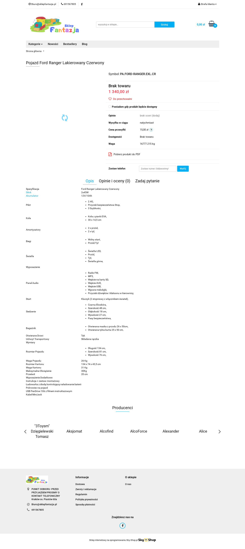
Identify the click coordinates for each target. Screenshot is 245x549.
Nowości (53, 44)
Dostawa (80, 484)
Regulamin (81, 494)
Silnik (28, 192)
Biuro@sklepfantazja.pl (44, 504)
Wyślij (183, 168)
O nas (128, 484)
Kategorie (35, 44)
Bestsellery (70, 44)
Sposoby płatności (85, 504)
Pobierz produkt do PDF (124, 154)
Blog (84, 44)
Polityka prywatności (86, 499)
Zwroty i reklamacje (85, 489)
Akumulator (32, 195)
